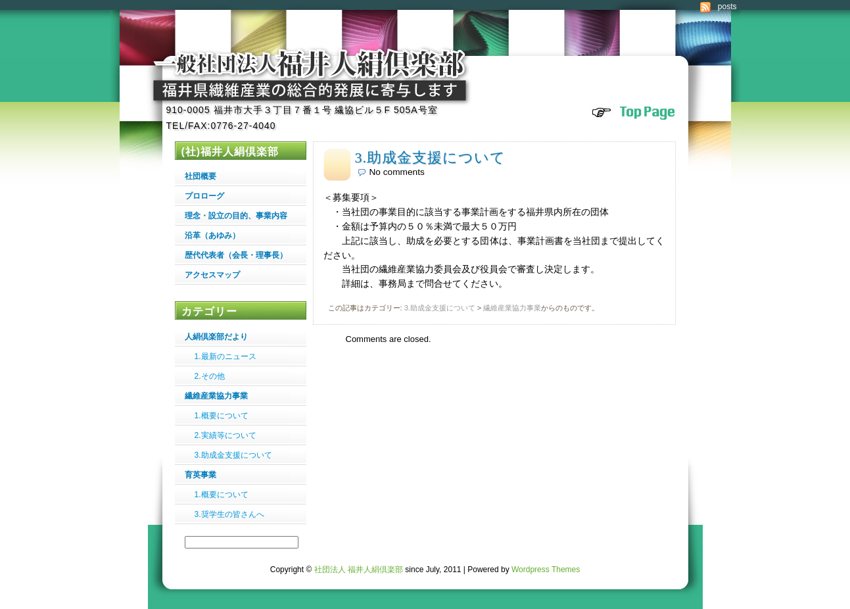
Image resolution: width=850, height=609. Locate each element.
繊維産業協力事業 (512, 308)
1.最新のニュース (225, 356)
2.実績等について (225, 435)
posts (727, 6)
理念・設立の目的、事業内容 (236, 215)
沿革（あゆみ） (212, 235)
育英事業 (200, 474)
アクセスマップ (212, 275)
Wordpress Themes (545, 569)
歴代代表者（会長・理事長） (236, 255)
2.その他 (210, 376)
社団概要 (200, 176)
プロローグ (204, 196)
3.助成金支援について (430, 157)
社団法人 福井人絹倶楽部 (358, 569)
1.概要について (221, 415)
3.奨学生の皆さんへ (229, 514)
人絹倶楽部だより (216, 336)
